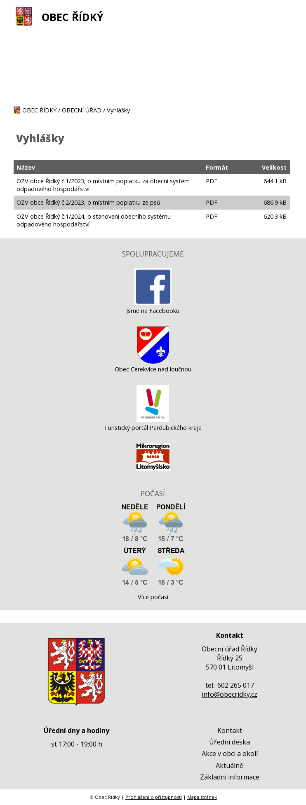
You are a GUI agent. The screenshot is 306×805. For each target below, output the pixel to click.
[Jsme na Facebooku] (152, 303)
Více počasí (153, 597)
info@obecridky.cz (229, 694)
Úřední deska (229, 742)
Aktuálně (229, 765)
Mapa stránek (202, 797)
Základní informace (229, 777)
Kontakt (229, 730)
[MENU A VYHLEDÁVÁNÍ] (288, 17)
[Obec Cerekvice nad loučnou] (153, 361)
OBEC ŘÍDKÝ (73, 17)
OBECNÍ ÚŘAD (81, 110)
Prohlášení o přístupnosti (153, 797)
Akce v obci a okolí (230, 753)
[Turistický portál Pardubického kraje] (153, 420)
